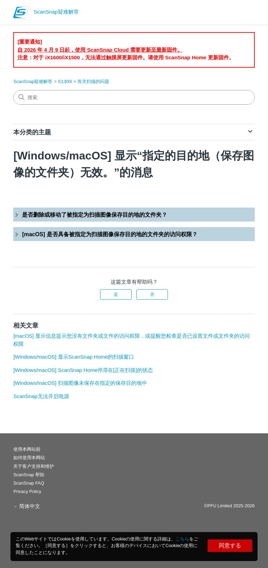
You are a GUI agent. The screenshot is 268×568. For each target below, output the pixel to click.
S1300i (65, 81)
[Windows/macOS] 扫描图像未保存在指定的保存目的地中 (80, 383)
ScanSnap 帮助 (28, 474)
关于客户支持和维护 (33, 466)
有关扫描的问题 (93, 81)
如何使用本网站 (29, 457)
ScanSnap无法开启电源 (41, 396)
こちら (182, 538)
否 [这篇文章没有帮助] (152, 294)
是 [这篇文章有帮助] (116, 294)
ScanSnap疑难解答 (32, 81)
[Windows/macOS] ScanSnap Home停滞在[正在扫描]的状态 (82, 370)
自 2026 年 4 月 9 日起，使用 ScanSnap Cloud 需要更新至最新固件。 (100, 50)
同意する (230, 545)
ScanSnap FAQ (28, 483)
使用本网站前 (26, 449)
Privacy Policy (27, 491)
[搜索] (134, 97)
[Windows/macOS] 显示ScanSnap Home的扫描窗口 (73, 357)
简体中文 (26, 506)
